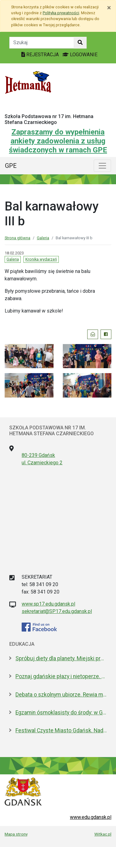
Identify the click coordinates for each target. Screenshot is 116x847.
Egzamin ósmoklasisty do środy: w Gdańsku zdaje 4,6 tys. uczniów (61, 712)
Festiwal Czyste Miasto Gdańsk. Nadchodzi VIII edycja (61, 730)
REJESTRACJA (40, 54)
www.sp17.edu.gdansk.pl (48, 604)
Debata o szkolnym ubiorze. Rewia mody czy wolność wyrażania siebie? (61, 695)
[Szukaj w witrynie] (80, 43)
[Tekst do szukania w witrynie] (41, 43)
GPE (11, 165)
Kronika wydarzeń (41, 259)
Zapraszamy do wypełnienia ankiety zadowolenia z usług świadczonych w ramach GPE (58, 141)
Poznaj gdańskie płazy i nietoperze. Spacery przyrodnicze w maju (61, 676)
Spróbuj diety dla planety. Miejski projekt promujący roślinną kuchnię (61, 658)
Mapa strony (16, 834)
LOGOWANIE (79, 54)
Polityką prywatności (61, 13)
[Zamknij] (109, 7)
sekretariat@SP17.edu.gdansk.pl (57, 611)
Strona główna (17, 238)
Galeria (43, 238)
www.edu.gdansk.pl (90, 817)
